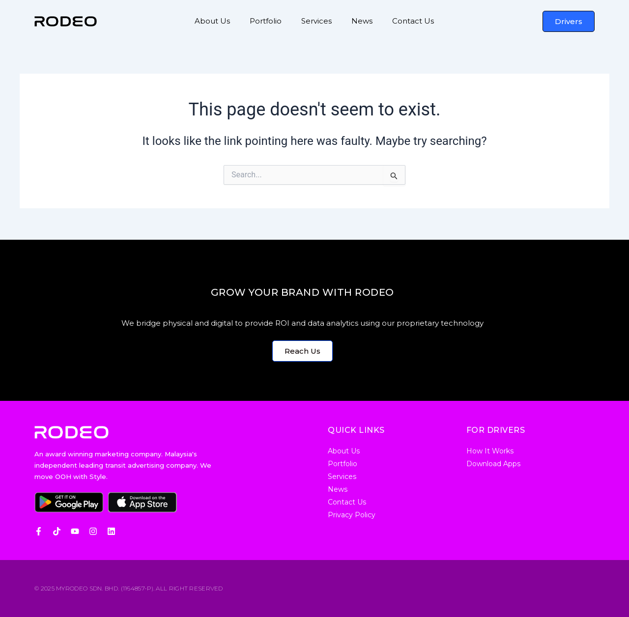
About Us (212, 21)
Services (316, 21)
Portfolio (266, 21)
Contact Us (413, 21)
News (361, 21)
